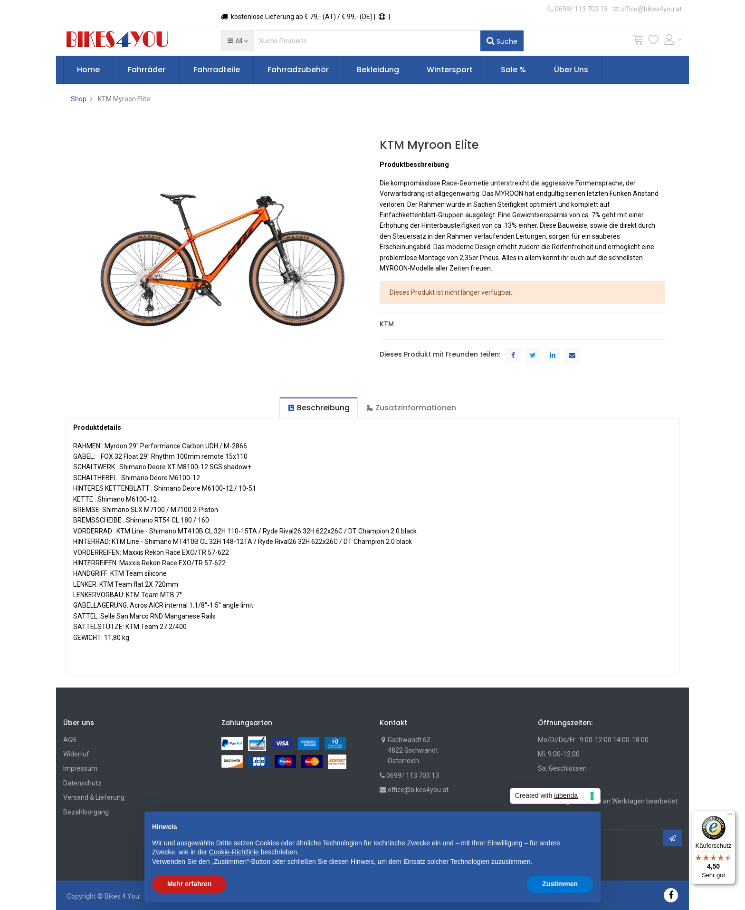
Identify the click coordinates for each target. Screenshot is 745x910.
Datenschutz (82, 783)
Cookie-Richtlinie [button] (234, 852)
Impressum (80, 768)
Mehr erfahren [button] (189, 884)
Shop (78, 99)
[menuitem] (89, 70)
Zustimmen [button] (560, 884)
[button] (237, 40)
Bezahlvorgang (86, 812)
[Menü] (729, 816)
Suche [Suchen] (502, 41)
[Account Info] (673, 39)
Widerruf (76, 754)
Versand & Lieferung (93, 797)
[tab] (318, 407)
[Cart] (638, 41)
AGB (69, 740)
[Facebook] (671, 895)
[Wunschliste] (654, 41)
